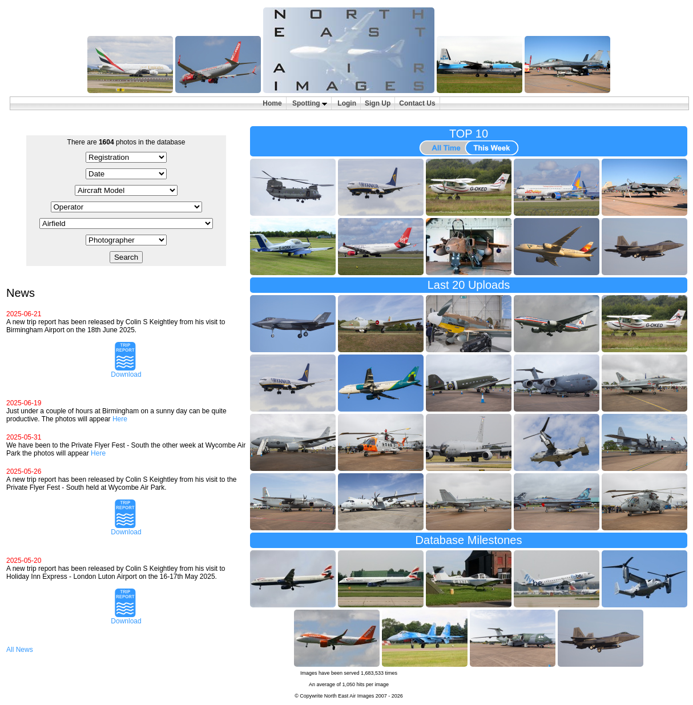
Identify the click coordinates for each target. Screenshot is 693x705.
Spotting (309, 103)
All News (19, 650)
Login (346, 103)
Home (272, 103)
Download (126, 371)
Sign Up (377, 103)
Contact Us (417, 103)
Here (119, 419)
